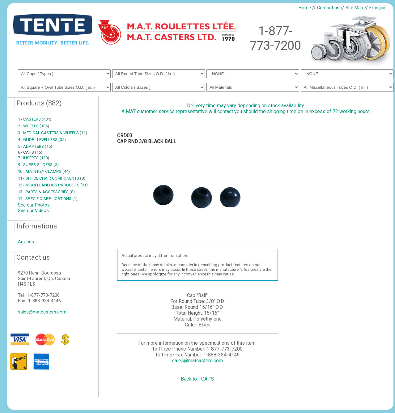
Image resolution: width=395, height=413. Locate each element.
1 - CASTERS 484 (34, 119)
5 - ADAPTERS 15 (35, 146)
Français (378, 8)
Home (305, 8)
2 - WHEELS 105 (33, 126)
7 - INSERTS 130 (33, 157)
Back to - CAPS (197, 379)
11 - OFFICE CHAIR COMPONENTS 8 (51, 178)
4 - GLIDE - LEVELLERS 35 (42, 139)
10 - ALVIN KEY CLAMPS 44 (44, 171)
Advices (26, 242)
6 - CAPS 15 (30, 152)
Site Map (354, 8)
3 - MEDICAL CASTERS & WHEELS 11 (52, 132)
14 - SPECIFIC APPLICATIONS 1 (48, 198)
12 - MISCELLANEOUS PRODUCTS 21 (53, 185)
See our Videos (33, 210)
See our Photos (34, 205)
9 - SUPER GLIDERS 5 (38, 164)
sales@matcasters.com (42, 312)
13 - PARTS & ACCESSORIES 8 (46, 191)
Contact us (328, 8)
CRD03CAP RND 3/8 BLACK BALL (146, 138)
